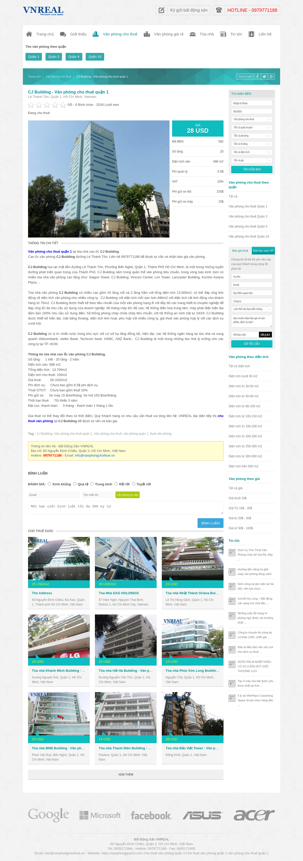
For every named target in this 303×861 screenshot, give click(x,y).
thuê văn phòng (161, 434)
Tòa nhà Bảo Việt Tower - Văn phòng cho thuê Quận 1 (208, 750)
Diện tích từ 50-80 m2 (244, 396)
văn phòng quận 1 (135, 434)
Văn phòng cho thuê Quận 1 (248, 206)
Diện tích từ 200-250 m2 (245, 436)
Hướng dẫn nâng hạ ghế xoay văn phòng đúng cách (255, 571)
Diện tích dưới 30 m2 (243, 376)
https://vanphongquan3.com (121, 855)
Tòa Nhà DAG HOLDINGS (119, 595)
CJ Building (44, 434)
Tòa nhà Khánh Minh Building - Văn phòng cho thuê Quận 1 (79, 672)
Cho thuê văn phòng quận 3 (164, 855)
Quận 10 (94, 57)
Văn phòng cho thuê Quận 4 (248, 226)
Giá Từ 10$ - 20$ (240, 508)
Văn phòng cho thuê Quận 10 (249, 236)
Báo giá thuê (240, 250)
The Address (42, 595)
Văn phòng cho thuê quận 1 (73, 434)
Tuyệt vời (144, 484)
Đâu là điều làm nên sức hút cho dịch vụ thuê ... (255, 649)
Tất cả (233, 196)
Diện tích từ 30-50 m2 (244, 386)
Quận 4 (73, 57)
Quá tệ (83, 484)
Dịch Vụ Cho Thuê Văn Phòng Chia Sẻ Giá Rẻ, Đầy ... (255, 554)
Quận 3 (53, 57)
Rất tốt (124, 484)
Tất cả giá (235, 488)
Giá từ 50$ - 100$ (241, 528)
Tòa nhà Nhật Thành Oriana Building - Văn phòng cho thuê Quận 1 (218, 595)
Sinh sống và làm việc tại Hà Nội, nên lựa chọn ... (255, 586)
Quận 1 (33, 57)
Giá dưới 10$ (238, 498)
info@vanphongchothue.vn (95, 455)
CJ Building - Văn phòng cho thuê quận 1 (68, 92)
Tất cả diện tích (239, 366)
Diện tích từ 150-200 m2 (245, 426)
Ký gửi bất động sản (189, 10)
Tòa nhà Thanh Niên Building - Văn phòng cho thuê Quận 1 (145, 750)
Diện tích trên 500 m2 (243, 466)
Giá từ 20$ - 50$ (240, 518)
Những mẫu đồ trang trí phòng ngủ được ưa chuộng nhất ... (255, 618)
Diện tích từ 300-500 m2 (245, 456)
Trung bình (103, 484)
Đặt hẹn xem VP (263, 250)
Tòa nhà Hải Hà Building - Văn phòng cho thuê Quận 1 (141, 672)
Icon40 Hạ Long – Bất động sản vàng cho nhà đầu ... (255, 601)
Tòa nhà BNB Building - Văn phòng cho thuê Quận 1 (73, 750)
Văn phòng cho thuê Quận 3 (248, 216)
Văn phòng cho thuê (108, 434)
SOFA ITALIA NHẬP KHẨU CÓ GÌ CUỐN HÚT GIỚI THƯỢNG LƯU (254, 666)
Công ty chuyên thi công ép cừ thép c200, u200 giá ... (255, 635)
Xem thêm (125, 776)
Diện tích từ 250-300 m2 (245, 446)
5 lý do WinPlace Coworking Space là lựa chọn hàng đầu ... (255, 700)
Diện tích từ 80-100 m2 (244, 406)
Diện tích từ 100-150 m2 (245, 416)
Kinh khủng (61, 484)
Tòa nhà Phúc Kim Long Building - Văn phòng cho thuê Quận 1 (215, 672)
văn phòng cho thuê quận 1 (248, 855)
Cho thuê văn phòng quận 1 (206, 855)
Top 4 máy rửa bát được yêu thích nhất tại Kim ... (255, 683)
